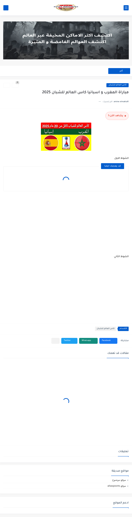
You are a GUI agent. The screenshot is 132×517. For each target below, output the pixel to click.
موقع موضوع (119, 479)
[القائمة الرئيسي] (126, 7)
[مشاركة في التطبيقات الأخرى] (55, 341)
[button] (108, 341)
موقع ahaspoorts (117, 485)
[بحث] (5, 7)
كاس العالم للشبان (117, 85)
